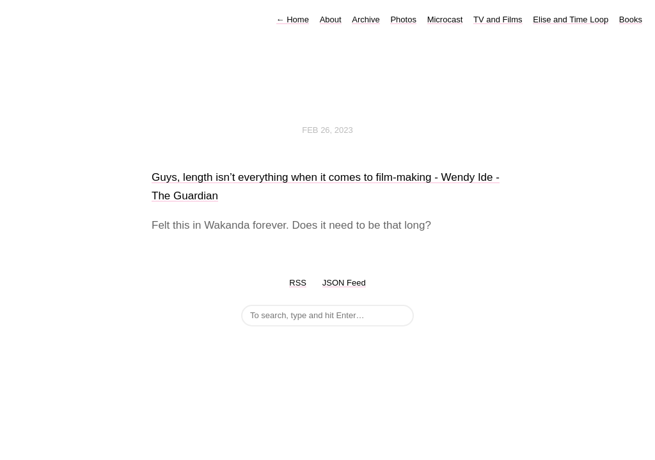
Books (630, 19)
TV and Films (498, 19)
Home (292, 19)
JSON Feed (344, 283)
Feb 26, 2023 (327, 130)
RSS (297, 283)
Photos (403, 19)
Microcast (445, 19)
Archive (365, 19)
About (331, 19)
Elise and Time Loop (570, 19)
